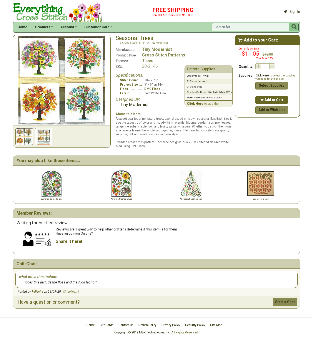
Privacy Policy (170, 325)
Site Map (216, 325)
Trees (147, 60)
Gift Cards (106, 325)
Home (22, 27)
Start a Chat (285, 302)
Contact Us (125, 325)
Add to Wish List (271, 110)
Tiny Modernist (157, 49)
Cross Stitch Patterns (163, 55)
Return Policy (147, 325)
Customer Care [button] (97, 27)
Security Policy (195, 325)
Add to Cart (271, 100)
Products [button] (42, 27)
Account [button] (67, 27)
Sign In (292, 12)
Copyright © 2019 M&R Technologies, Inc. (142, 332)
